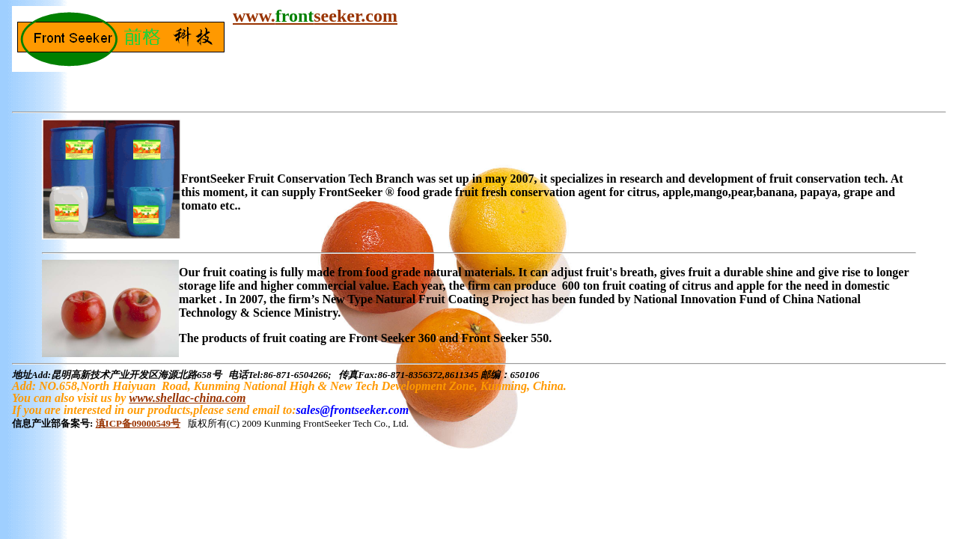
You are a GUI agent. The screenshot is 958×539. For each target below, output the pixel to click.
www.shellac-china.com (187, 398)
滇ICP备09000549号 (138, 423)
